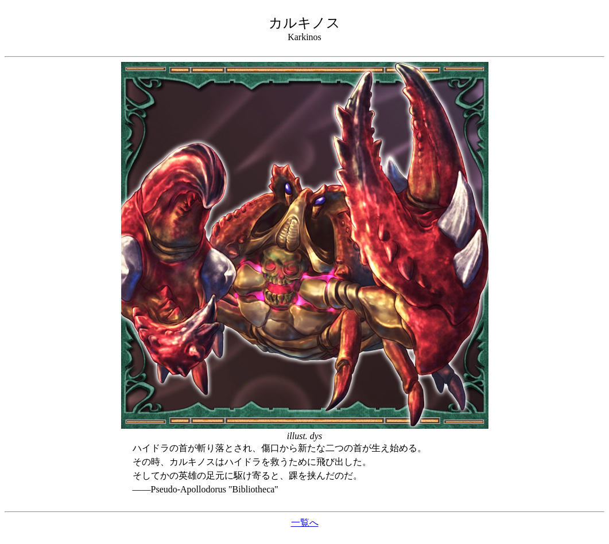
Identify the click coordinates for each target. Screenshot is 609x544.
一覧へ (305, 522)
